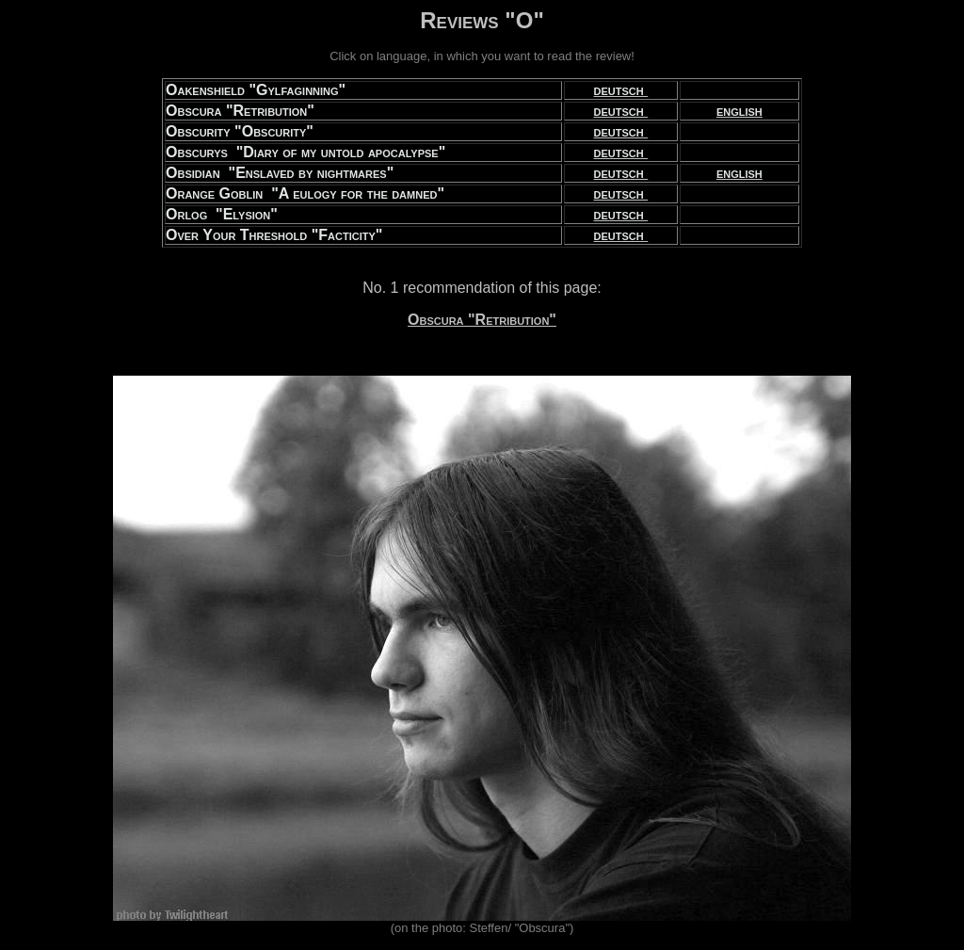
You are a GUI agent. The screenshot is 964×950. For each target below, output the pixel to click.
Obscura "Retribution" (482, 320)
